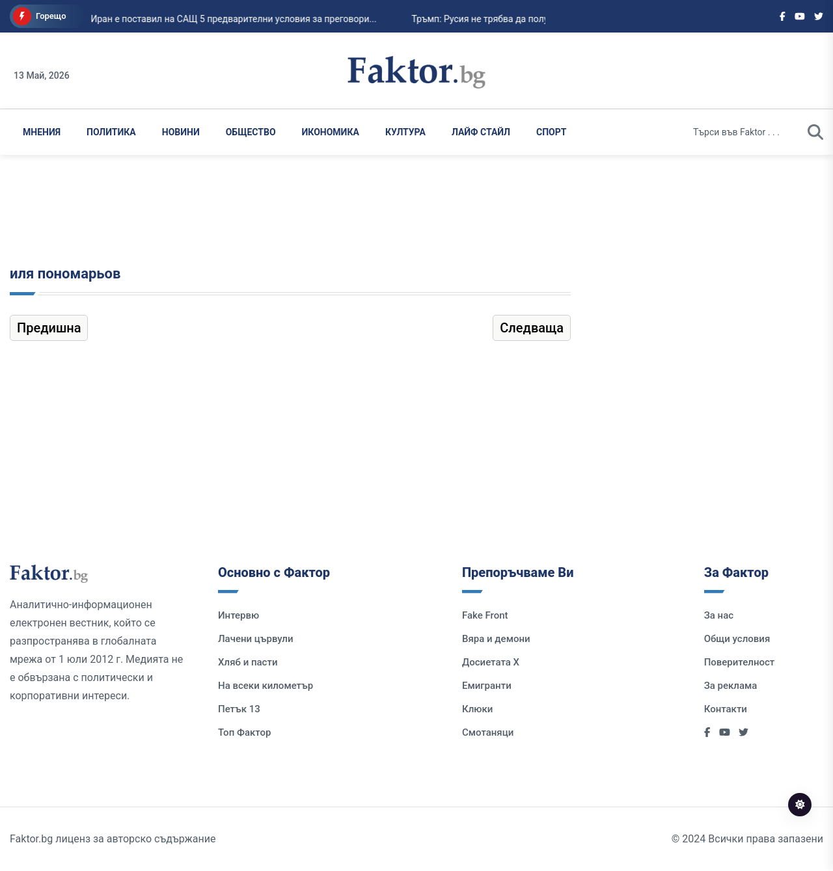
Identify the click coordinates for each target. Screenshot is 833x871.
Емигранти (487, 685)
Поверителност (739, 662)
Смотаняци (487, 732)
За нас (718, 615)
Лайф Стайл (481, 132)
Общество (251, 132)
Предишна (49, 328)
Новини (181, 132)
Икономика (330, 132)
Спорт (551, 132)
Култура (405, 132)
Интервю (238, 615)
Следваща (532, 328)
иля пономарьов (65, 273)
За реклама (731, 685)
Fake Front (485, 615)
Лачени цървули (256, 639)
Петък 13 (239, 709)
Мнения (42, 132)
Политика (111, 132)
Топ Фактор (244, 732)
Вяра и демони (496, 639)
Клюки (477, 709)
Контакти (725, 709)
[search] (815, 132)
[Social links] (782, 16)
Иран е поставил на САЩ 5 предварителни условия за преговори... (223, 19)
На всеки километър (265, 685)
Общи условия (737, 639)
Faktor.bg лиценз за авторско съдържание (112, 839)
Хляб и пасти (247, 662)
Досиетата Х (490, 662)
